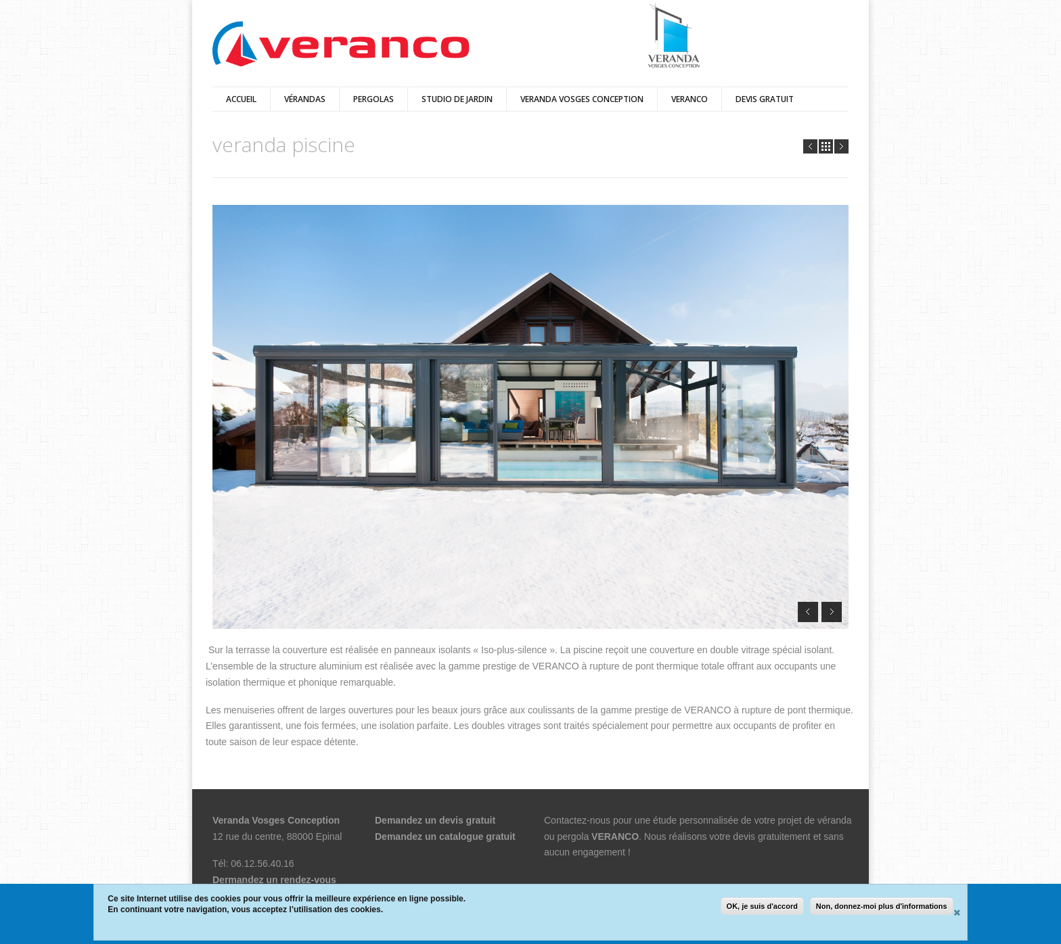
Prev (810, 146)
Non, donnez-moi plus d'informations (881, 906)
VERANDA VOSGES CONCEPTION (582, 99)
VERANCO (615, 836)
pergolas (373, 99)
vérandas (304, 99)
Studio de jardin (457, 99)
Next (841, 146)
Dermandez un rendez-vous (274, 879)
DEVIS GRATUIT (765, 99)
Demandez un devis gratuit (435, 820)
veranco (689, 99)
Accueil (241, 99)
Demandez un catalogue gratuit (445, 836)
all (826, 146)
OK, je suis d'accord (762, 906)
